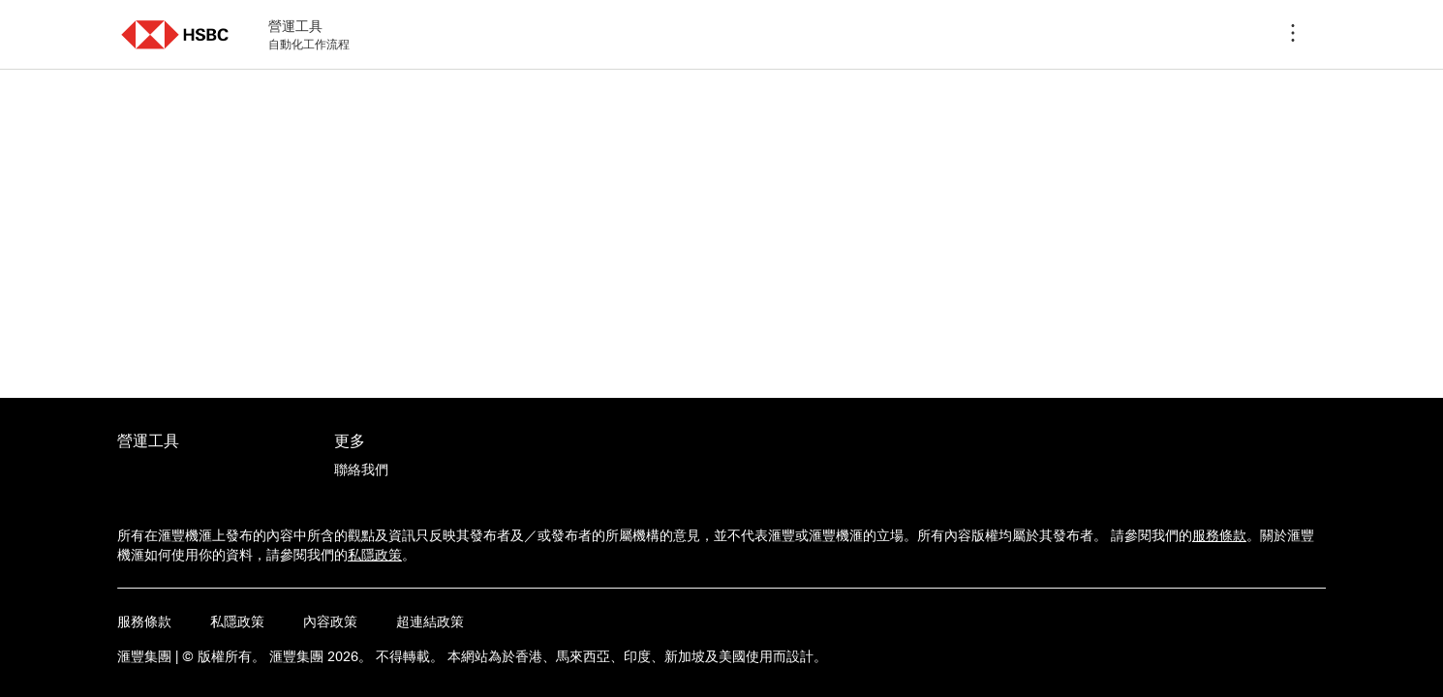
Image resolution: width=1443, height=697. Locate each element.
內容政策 (330, 621)
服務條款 (1219, 535)
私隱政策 (375, 554)
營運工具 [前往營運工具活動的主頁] (148, 440)
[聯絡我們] (361, 469)
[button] (175, 34)
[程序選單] (1293, 35)
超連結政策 (430, 621)
